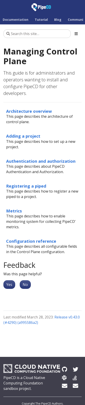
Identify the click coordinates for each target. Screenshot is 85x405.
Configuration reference (31, 241)
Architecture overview (29, 111)
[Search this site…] (37, 33)
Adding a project (23, 136)
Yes (9, 284)
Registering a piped (26, 186)
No (25, 284)
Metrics (14, 211)
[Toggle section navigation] (76, 34)
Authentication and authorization (40, 161)
